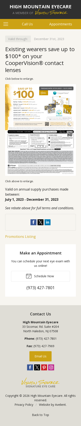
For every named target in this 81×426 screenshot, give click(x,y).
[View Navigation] (7, 24)
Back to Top (40, 415)
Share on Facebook (33, 222)
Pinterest (44, 367)
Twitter (37, 367)
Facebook (30, 367)
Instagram (51, 367)
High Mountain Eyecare (46, 396)
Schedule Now (40, 276)
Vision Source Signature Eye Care (40, 382)
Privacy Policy (23, 405)
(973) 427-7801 (46, 338)
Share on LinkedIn (48, 222)
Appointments (60, 24)
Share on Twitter (40, 222)
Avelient (60, 405)
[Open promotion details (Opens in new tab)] (40, 130)
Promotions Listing (20, 236)
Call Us (27, 24)
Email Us (40, 356)
